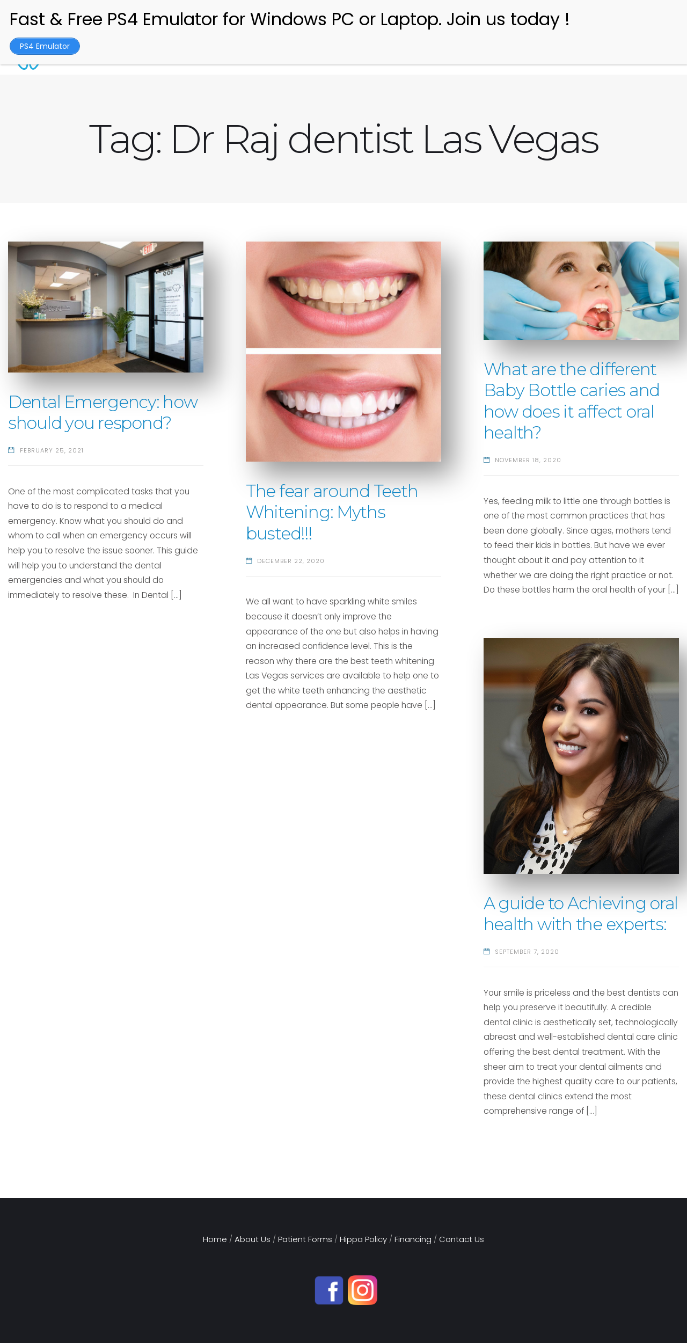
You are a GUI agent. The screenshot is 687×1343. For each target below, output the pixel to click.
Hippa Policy (363, 1239)
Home (215, 1239)
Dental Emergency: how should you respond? (103, 412)
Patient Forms (305, 1239)
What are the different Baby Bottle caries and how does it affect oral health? (572, 401)
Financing (413, 1239)
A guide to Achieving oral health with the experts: (581, 914)
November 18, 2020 (528, 460)
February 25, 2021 (52, 450)
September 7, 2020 (527, 951)
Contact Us (461, 1239)
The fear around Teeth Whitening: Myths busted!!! (332, 512)
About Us (253, 1239)
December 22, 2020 (291, 561)
